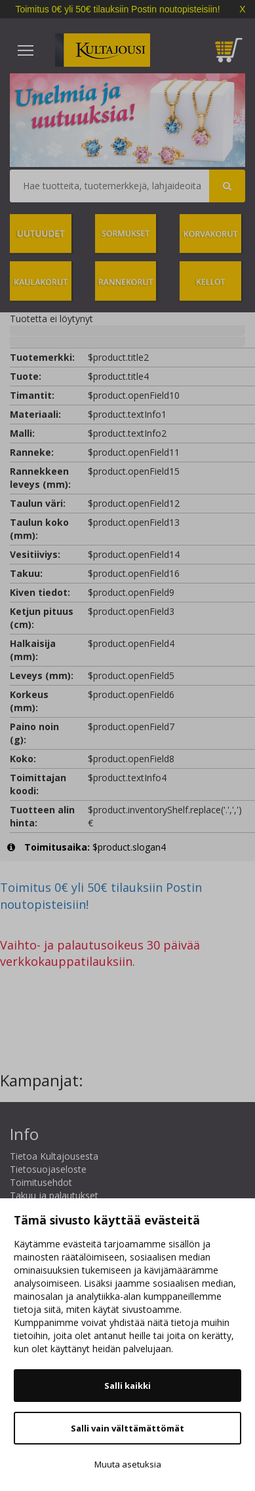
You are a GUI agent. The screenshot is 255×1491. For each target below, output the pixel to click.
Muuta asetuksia (127, 1464)
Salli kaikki (127, 1385)
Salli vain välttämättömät (127, 1428)
